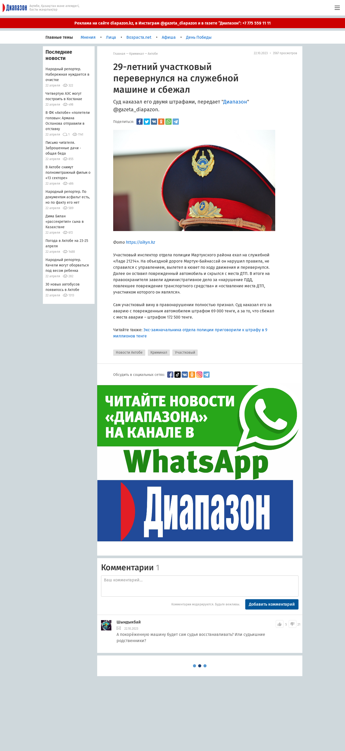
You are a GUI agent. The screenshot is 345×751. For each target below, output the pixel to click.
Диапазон (235, 102)
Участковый (185, 352)
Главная (119, 54)
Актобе (153, 54)
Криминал (136, 54)
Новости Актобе (129, 352)
